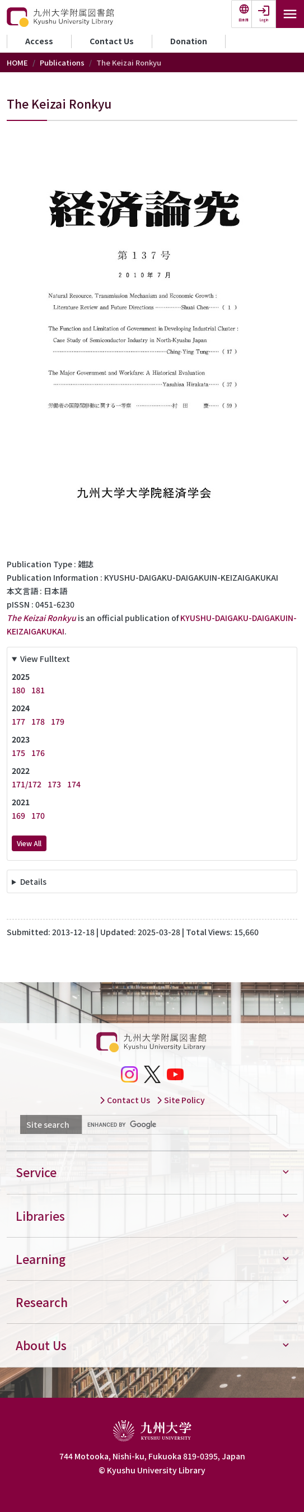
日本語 (243, 19)
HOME (17, 62)
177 (18, 721)
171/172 (26, 784)
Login (264, 19)
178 (38, 721)
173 (54, 784)
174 (74, 784)
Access (39, 40)
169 (18, 815)
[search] (178, 1125)
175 (18, 752)
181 (38, 690)
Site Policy (180, 1099)
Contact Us (112, 40)
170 (38, 815)
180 (18, 690)
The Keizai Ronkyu (41, 617)
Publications (62, 62)
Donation (188, 40)
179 (57, 721)
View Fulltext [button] (45, 658)
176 (38, 752)
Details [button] (33, 881)
